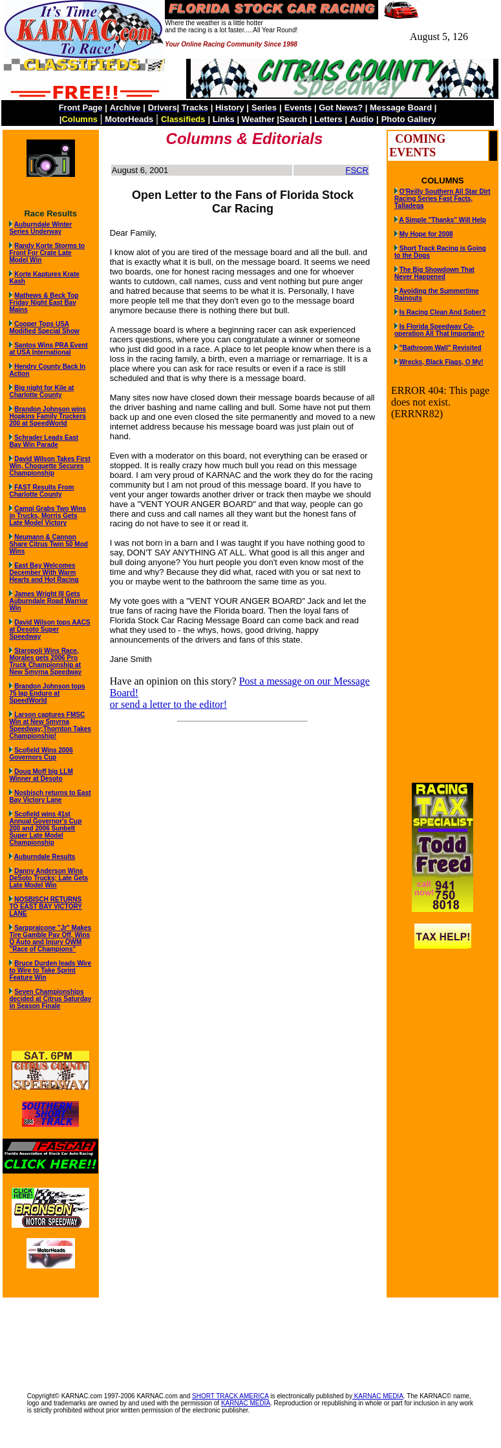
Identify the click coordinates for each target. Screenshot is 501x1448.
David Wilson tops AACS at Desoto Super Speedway (49, 629)
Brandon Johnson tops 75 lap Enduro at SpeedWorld (47, 693)
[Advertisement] (251, 1338)
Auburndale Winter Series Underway (40, 228)
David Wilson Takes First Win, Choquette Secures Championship (49, 466)
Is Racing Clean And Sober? (443, 312)
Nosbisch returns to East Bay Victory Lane (50, 796)
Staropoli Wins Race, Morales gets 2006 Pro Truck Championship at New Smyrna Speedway (45, 661)
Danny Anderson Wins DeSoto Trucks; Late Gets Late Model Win (48, 878)
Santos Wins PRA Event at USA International (48, 349)
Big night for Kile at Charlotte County (41, 391)
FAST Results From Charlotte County (41, 491)
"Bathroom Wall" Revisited (441, 347)
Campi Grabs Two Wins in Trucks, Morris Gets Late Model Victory (47, 515)
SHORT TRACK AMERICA (230, 1396)
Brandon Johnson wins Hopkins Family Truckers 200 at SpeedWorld (47, 416)
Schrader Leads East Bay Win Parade (43, 441)
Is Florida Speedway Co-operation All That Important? (439, 330)
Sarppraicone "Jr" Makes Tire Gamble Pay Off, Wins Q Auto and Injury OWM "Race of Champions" (50, 938)
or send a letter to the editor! (168, 704)
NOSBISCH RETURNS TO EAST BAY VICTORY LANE (45, 906)
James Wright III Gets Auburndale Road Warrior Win (48, 601)
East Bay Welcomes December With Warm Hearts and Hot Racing (43, 572)
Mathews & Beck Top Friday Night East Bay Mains (43, 302)
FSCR (356, 170)
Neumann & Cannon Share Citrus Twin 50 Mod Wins (48, 544)
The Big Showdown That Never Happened (434, 273)
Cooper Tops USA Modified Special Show (44, 327)
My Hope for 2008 (426, 234)
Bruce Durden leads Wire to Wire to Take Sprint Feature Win (50, 970)
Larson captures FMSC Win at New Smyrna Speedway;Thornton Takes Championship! (50, 725)
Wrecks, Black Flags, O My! (442, 362)
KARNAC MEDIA (377, 1396)
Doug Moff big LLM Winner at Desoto (40, 775)
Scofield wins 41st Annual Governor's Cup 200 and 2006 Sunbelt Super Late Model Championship (45, 828)
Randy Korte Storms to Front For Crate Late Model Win (47, 253)
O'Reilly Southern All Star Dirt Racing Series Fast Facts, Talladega (442, 198)
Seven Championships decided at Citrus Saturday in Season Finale (50, 998)
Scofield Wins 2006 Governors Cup (40, 754)
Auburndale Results (44, 856)
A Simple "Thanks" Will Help (442, 219)
